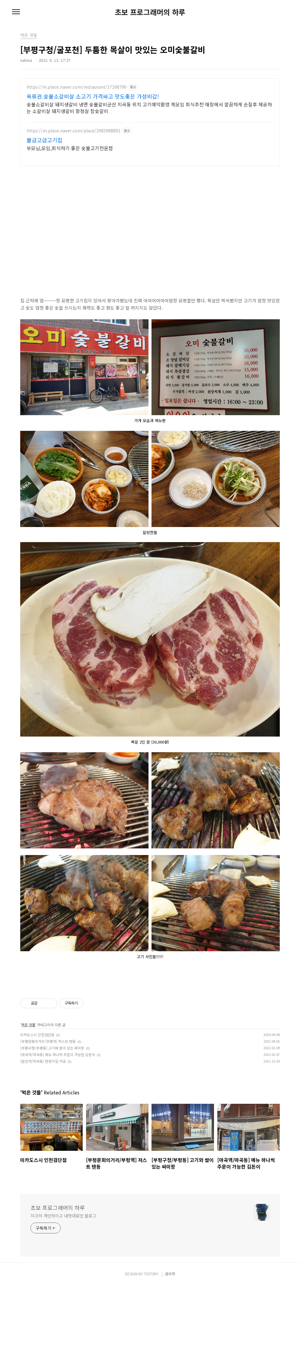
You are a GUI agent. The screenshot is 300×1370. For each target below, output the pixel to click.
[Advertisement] (150, 1024)
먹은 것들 (28, 1109)
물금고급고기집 (44, 140)
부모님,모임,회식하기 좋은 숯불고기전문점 (70, 147)
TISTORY (151, 1358)
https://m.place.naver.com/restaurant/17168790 (76, 87)
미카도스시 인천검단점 (37, 1119)
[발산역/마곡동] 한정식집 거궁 (43, 1145)
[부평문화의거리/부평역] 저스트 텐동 (48, 1125)
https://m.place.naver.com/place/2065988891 (73, 130)
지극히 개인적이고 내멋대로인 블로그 (63, 1300)
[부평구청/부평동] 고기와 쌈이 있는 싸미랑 (52, 1132)
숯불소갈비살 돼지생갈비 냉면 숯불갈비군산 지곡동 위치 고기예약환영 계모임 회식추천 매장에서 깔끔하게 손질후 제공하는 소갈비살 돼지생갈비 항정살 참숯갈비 (149, 107)
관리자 (170, 1358)
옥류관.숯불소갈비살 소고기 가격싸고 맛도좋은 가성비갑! (93, 96)
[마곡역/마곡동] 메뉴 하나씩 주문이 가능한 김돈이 (57, 1138)
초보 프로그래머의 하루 (150, 12)
